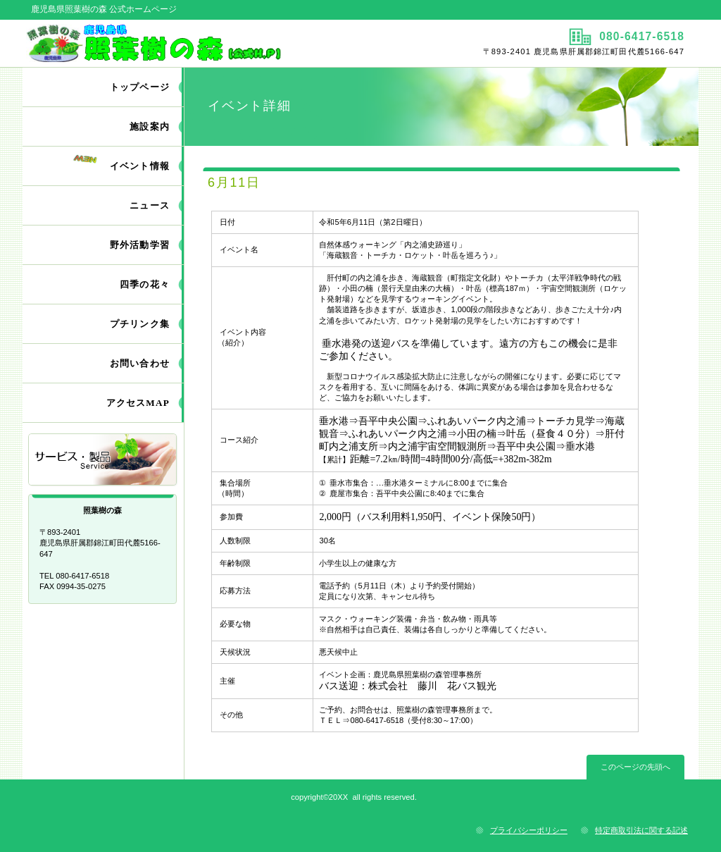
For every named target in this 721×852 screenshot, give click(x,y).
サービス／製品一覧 (103, 460)
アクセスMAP (138, 402)
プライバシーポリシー (529, 830)
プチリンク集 (140, 324)
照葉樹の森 (189, 43)
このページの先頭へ (635, 767)
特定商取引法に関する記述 (641, 830)
